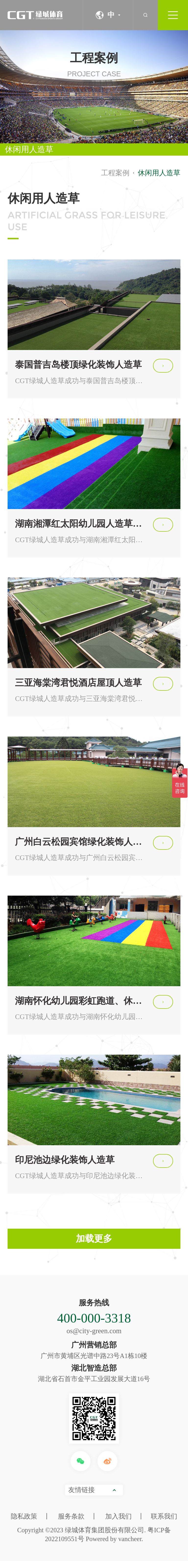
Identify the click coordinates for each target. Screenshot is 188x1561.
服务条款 (71, 1516)
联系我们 (164, 1516)
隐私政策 (24, 1516)
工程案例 (115, 173)
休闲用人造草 (29, 149)
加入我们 (118, 1516)
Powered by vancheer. (114, 1539)
